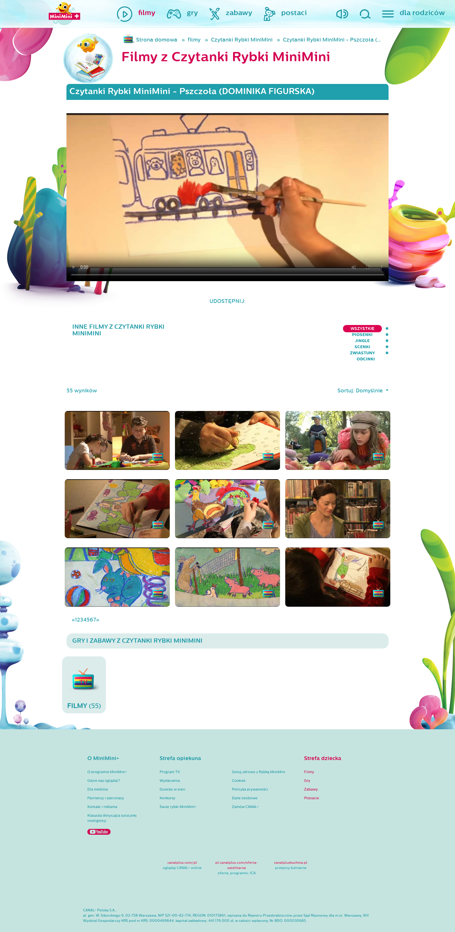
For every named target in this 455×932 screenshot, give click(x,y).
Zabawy (311, 773)
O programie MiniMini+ (107, 755)
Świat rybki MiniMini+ (178, 790)
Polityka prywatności (250, 773)
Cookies (238, 764)
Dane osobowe (244, 782)
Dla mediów (97, 773)
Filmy (309, 755)
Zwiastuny (347, 328)
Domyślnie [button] (370, 374)
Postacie (311, 782)
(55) (84, 669)
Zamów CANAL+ (245, 790)
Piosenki (265, 328)
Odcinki (379, 328)
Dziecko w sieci (172, 773)
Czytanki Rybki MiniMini (241, 40)
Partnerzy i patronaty (105, 782)
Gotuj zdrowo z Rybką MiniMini (258, 755)
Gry (307, 764)
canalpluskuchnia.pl (290, 846)
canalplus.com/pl (182, 846)
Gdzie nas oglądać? (103, 764)
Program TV (170, 755)
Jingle (292, 328)
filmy (194, 40)
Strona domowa (156, 40)
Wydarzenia (170, 764)
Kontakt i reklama (102, 790)
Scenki (318, 328)
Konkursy (167, 782)
